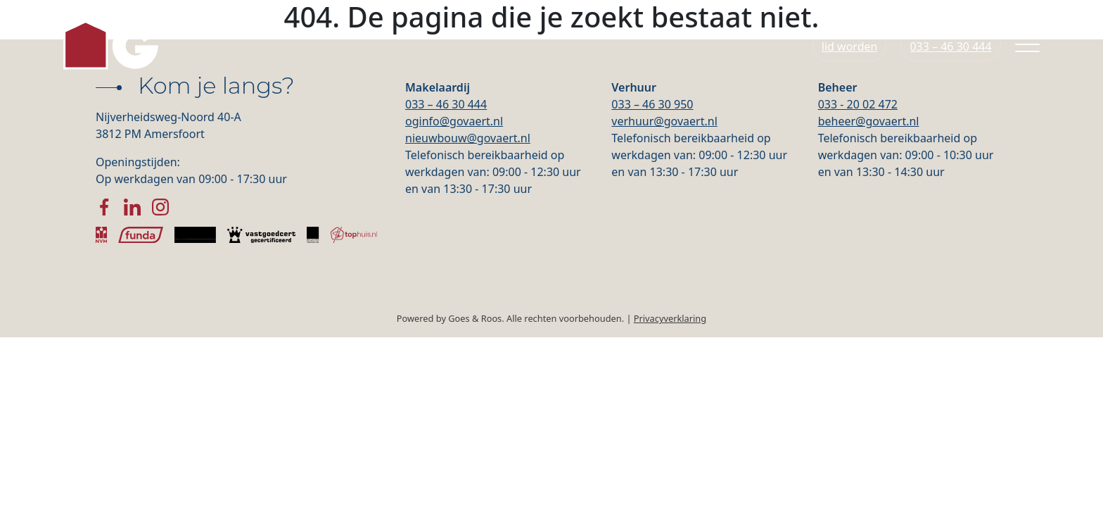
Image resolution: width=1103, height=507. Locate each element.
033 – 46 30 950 (652, 104)
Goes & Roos (475, 318)
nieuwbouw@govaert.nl (467, 138)
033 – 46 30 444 (446, 104)
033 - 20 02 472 (858, 104)
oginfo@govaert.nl (454, 121)
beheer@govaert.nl (868, 121)
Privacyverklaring (670, 318)
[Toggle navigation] (1027, 50)
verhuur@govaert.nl (664, 121)
